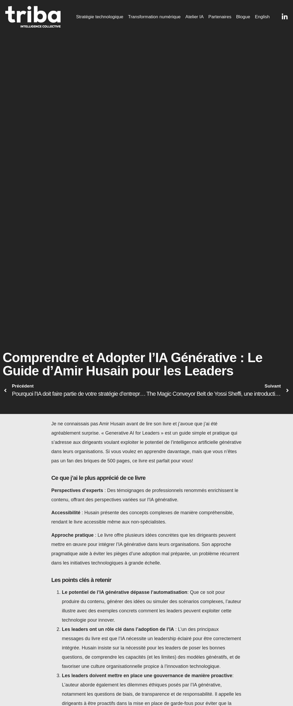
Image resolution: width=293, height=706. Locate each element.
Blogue (243, 16)
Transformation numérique (154, 16)
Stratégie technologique (99, 16)
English (262, 16)
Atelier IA (194, 16)
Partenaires (219, 16)
